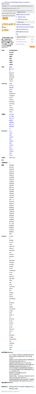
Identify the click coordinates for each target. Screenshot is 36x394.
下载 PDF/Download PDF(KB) (25, 27)
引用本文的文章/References (23, 24)
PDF (5, 27)
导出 (17, 34)
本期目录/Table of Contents (23, 14)
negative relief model (11, 153)
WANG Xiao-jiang (11, 89)
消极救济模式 (11, 126)
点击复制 (5, 18)
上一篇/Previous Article (22, 19)
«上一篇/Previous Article (8, 2)
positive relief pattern (11, 147)
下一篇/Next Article (20, 17)
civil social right (10, 133)
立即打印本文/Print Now (22, 29)
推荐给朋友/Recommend (22, 31)
